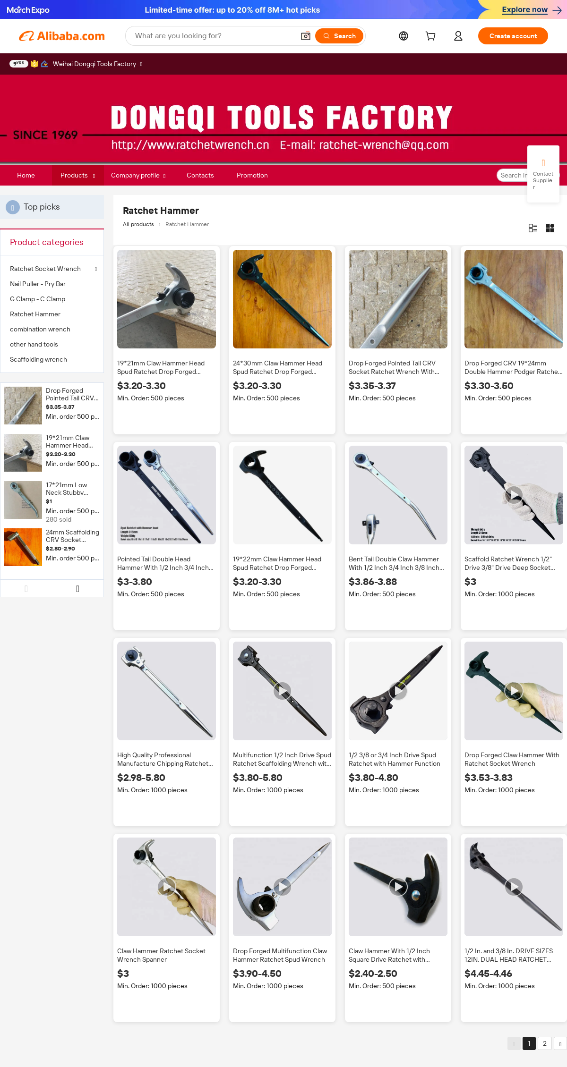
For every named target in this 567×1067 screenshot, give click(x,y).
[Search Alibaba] (213, 36)
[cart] (432, 37)
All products (138, 224)
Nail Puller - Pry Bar (38, 284)
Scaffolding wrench (38, 359)
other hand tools (34, 344)
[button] (305, 36)
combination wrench (40, 329)
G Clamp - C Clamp (37, 299)
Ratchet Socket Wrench (45, 268)
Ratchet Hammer (35, 314)
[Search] (339, 35)
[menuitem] (51, 283)
